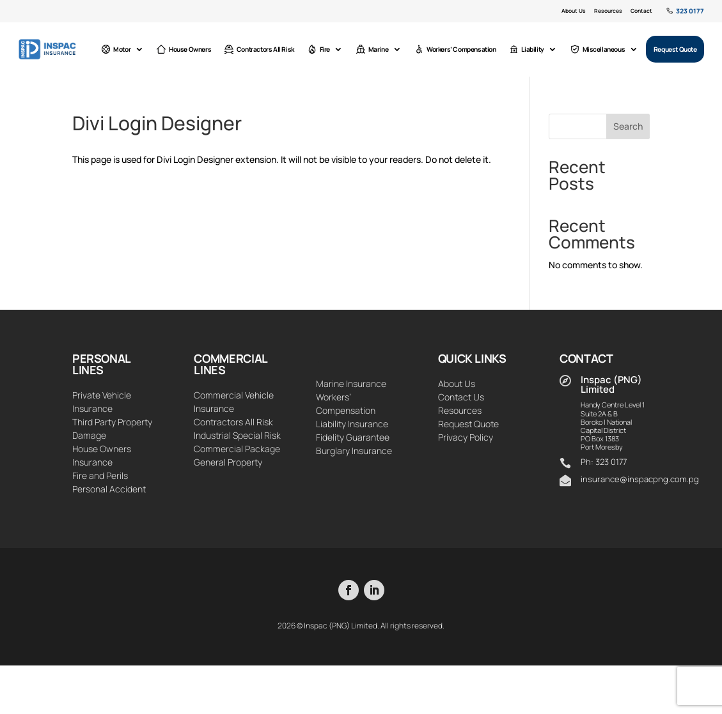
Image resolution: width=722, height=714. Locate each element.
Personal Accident (109, 489)
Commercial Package (237, 449)
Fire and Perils (100, 475)
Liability (529, 49)
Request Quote (675, 49)
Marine (376, 49)
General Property (228, 462)
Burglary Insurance (354, 450)
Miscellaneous (598, 49)
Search (628, 126)
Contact (641, 11)
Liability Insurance (352, 424)
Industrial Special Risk (237, 435)
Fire (322, 49)
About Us (574, 11)
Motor (123, 49)
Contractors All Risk (263, 49)
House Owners (190, 49)
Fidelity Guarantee (352, 437)
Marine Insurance (351, 383)
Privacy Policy (465, 437)
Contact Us (461, 397)
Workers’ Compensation (458, 49)
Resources (608, 11)
